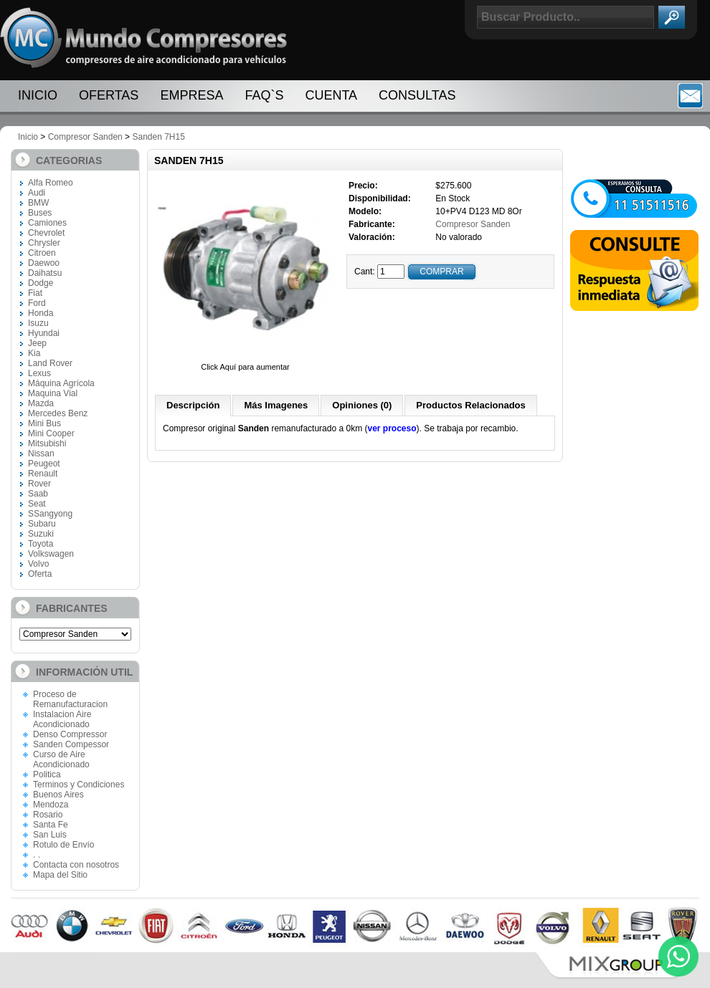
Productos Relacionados (470, 405)
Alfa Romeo (50, 183)
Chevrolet (46, 233)
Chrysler (44, 243)
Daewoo (44, 263)
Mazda (41, 403)
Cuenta (331, 95)
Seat (37, 504)
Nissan (41, 454)
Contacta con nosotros (76, 865)
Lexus (39, 373)
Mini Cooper (51, 433)
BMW (38, 203)
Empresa (191, 95)
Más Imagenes (276, 405)
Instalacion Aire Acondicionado (62, 719)
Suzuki (41, 534)
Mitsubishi (47, 443)
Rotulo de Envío (63, 845)
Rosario (47, 815)
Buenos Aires (58, 795)
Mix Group (616, 965)
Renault (42, 474)
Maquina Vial (52, 393)
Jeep (37, 343)
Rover (39, 484)
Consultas (417, 95)
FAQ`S (264, 95)
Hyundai (44, 333)
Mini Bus (44, 423)
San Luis (50, 835)
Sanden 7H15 (158, 137)
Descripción (192, 405)
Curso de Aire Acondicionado (61, 759)
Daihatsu (45, 273)
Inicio (37, 95)
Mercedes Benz (57, 413)
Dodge (40, 283)
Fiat (35, 293)
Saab (38, 494)
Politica (47, 774)
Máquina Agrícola (61, 383)
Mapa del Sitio (60, 875)
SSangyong (50, 514)
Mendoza (50, 805)
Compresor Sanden (85, 137)
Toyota (40, 544)
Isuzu (38, 323)
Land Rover (50, 363)
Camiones (47, 223)
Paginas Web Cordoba (54, 957)
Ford (37, 303)
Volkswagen (51, 554)
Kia (34, 353)
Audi (36, 193)
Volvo (38, 564)
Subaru (42, 524)
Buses (40, 213)
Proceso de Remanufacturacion (70, 699)
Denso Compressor (70, 734)
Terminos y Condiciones (78, 785)
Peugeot (44, 464)
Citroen (42, 253)
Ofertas (108, 95)
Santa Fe (50, 825)
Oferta (40, 574)
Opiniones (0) (362, 405)
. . (36, 855)
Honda (40, 313)
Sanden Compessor (71, 744)
